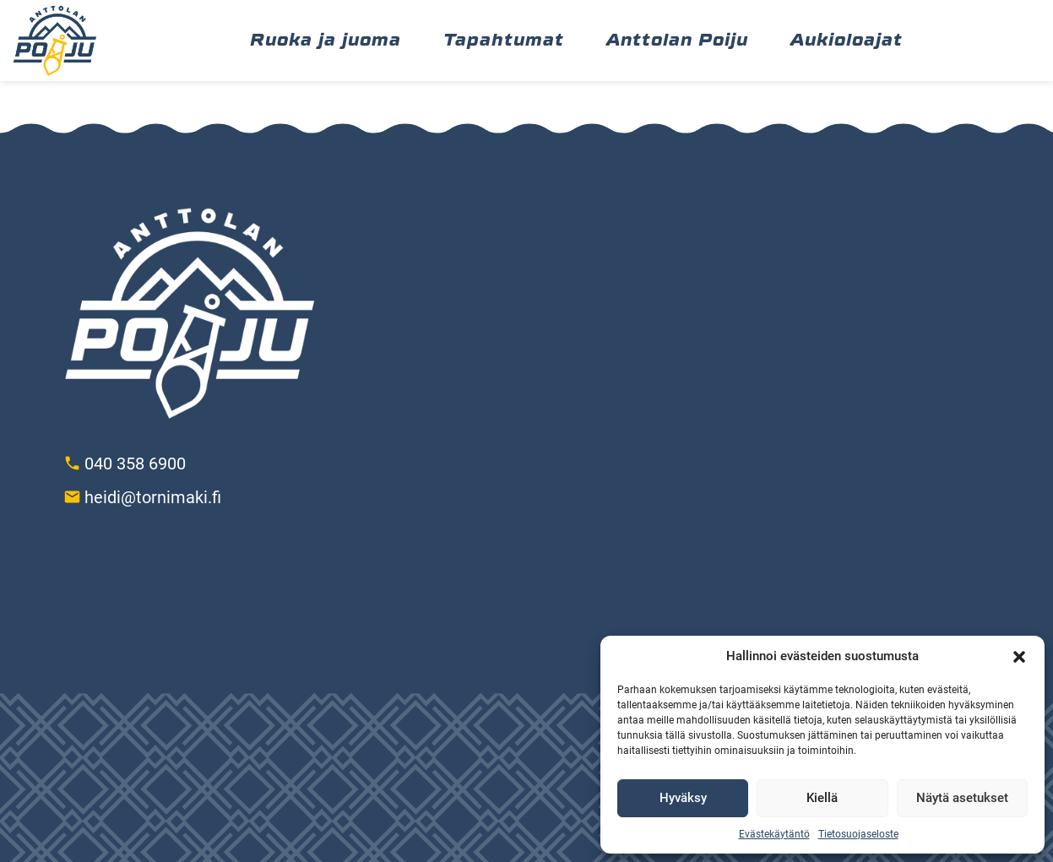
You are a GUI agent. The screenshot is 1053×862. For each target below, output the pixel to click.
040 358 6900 (135, 463)
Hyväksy (683, 797)
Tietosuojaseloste (858, 834)
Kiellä (822, 797)
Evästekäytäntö (774, 834)
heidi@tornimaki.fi (152, 497)
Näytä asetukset (962, 797)
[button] (1019, 656)
